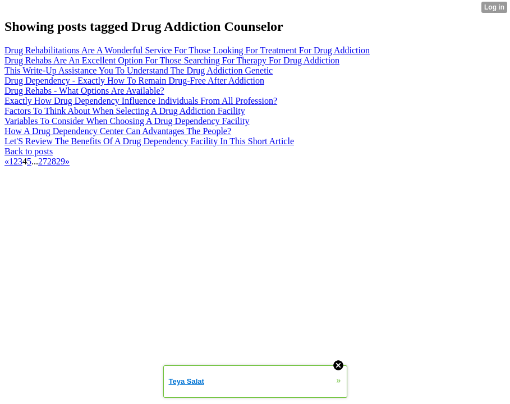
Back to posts (28, 151)
